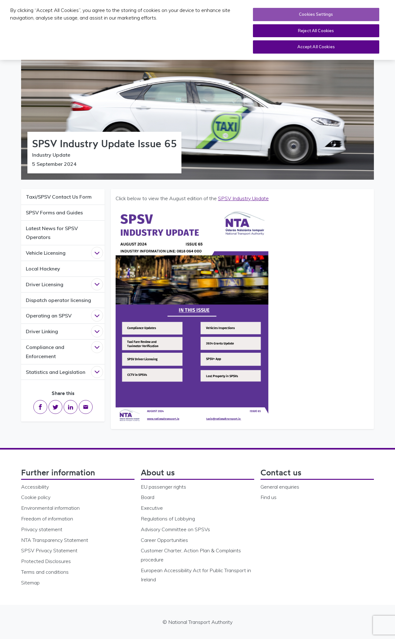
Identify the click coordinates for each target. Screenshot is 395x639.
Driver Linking (42, 331)
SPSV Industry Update (243, 198)
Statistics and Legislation (55, 372)
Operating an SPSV (49, 315)
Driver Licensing (44, 284)
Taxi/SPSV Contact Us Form (59, 197)
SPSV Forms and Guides (54, 212)
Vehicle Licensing (46, 253)
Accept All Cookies (316, 46)
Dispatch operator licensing (58, 300)
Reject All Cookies (316, 30)
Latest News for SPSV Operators (52, 233)
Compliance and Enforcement (45, 351)
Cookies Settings (316, 14)
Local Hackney (43, 268)
